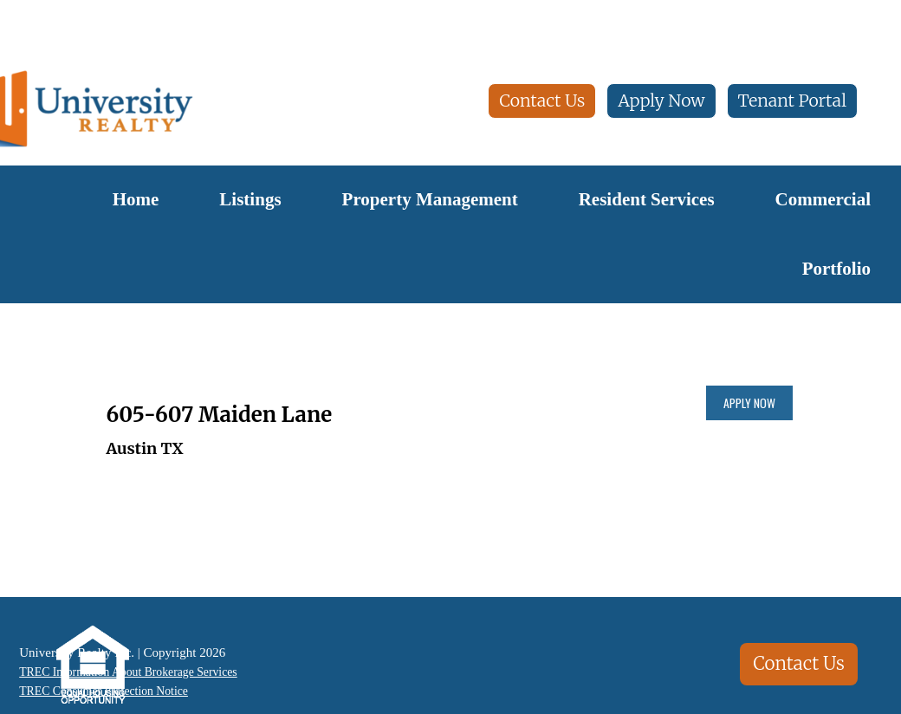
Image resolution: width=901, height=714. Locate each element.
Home (136, 199)
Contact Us (542, 100)
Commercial (823, 199)
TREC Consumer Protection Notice (104, 692)
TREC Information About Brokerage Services (131, 671)
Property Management (430, 199)
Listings (250, 199)
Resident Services (647, 199)
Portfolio (836, 268)
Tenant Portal (792, 100)
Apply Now (661, 100)
